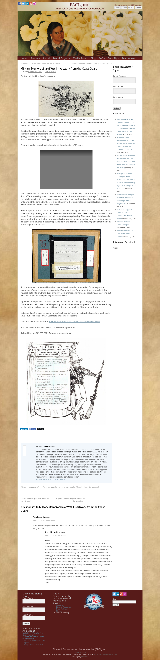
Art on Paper (42, 487)
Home (23, 58)
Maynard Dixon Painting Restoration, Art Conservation (92, 63)
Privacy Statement (80, 652)
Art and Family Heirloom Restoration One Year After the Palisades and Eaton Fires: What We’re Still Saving (126, 161)
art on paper (60, 487)
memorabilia (70, 487)
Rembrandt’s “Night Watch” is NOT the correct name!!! (40, 63)
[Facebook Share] (32, 429)
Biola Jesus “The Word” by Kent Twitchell (33, 634)
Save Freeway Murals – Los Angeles (33, 641)
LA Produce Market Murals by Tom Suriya (33, 638)
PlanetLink (84, 657)
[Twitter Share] (40, 429)
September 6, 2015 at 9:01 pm (55, 535)
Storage (59, 611)
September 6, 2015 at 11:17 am (44, 520)
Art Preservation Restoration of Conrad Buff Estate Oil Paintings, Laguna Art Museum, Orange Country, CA (126, 143)
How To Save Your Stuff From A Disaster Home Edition (74, 321)
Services (35, 58)
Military (78, 487)
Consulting (60, 605)
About (46, 58)
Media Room (80, 58)
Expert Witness (62, 609)
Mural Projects (61, 58)
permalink (95, 487)
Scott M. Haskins (50, 72)
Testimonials (129, 58)
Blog (93, 58)
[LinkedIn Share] (24, 429)
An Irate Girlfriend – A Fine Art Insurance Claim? (125, 233)
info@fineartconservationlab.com (105, 654)
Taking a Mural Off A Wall (32, 644)
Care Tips (113, 58)
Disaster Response (63, 607)
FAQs (102, 58)
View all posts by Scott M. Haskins (51, 479)
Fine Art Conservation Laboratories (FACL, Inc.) (80, 649)
